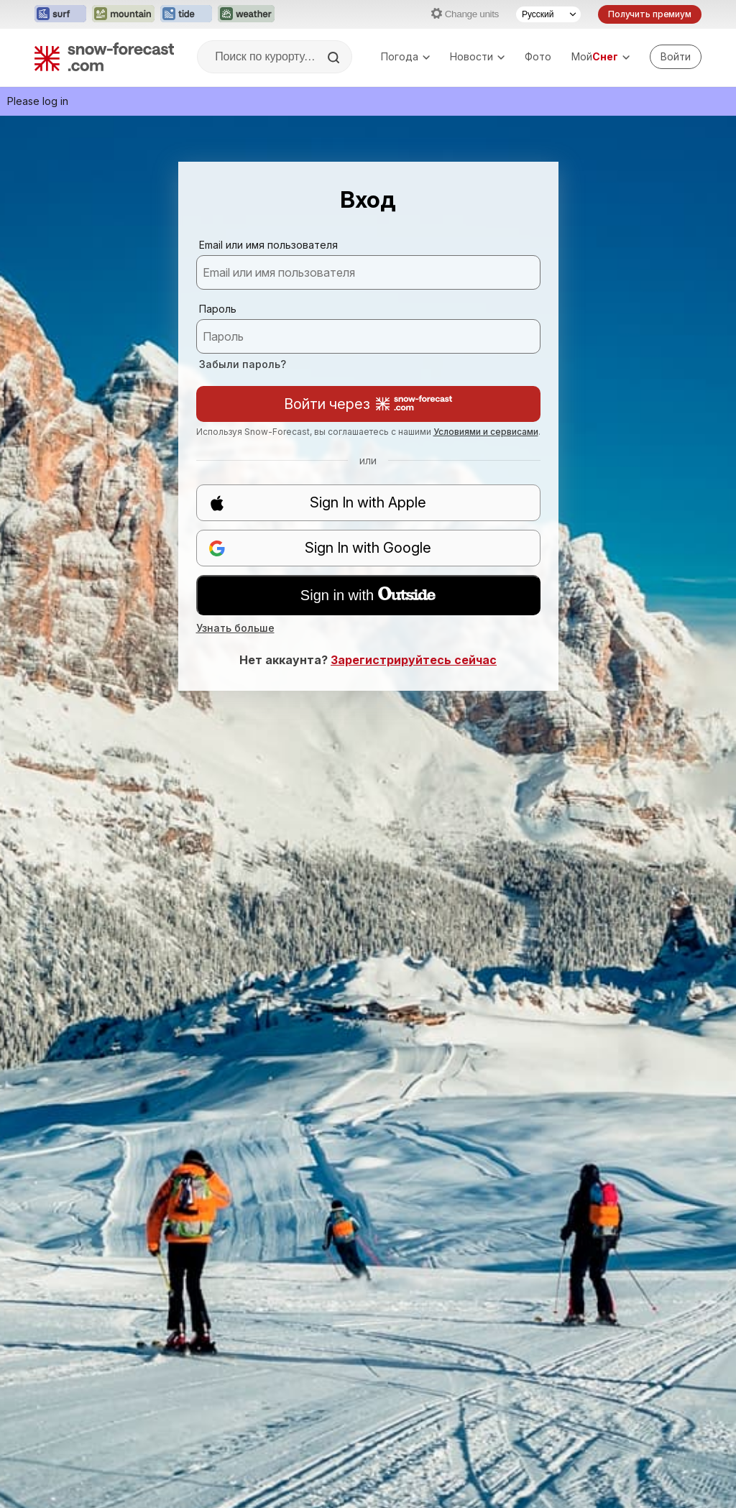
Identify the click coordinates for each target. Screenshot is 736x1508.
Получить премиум (649, 14)
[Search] (334, 57)
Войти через (368, 404)
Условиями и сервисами (485, 431)
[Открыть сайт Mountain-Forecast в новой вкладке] (123, 14)
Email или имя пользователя (268, 245)
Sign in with (368, 595)
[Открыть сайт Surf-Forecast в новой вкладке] (60, 14)
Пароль (217, 309)
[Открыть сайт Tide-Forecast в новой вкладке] (186, 14)
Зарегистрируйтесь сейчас (414, 660)
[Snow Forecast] (104, 56)
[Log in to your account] (676, 57)
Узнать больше (235, 628)
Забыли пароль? (242, 364)
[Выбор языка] (548, 14)
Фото (538, 56)
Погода (405, 56)
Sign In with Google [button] (320, 548)
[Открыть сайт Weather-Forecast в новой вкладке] (246, 14)
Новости (477, 56)
